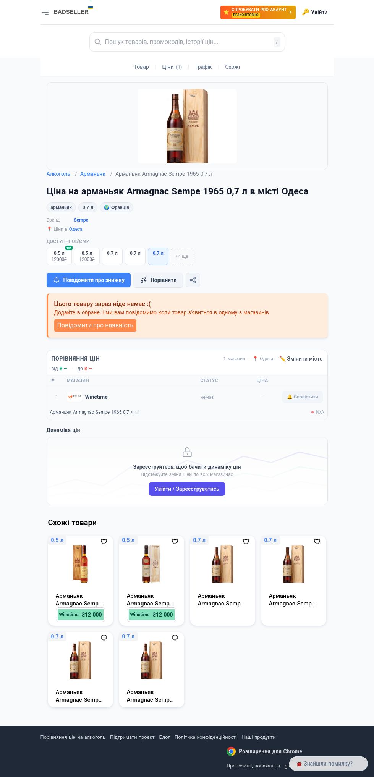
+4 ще (182, 256)
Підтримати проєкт (132, 737)
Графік (203, 67)
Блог (164, 737)
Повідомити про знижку (89, 280)
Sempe (81, 220)
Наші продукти (258, 737)
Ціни (172, 67)
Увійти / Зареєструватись (187, 489)
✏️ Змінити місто (301, 359)
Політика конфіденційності (206, 737)
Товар (141, 67)
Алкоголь (62, 174)
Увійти (314, 12)
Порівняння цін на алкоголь (72, 737)
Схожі (232, 67)
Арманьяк (96, 174)
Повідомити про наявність (95, 325)
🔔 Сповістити (302, 397)
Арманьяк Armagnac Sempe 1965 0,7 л (91, 412)
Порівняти (158, 280)
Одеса (76, 229)
